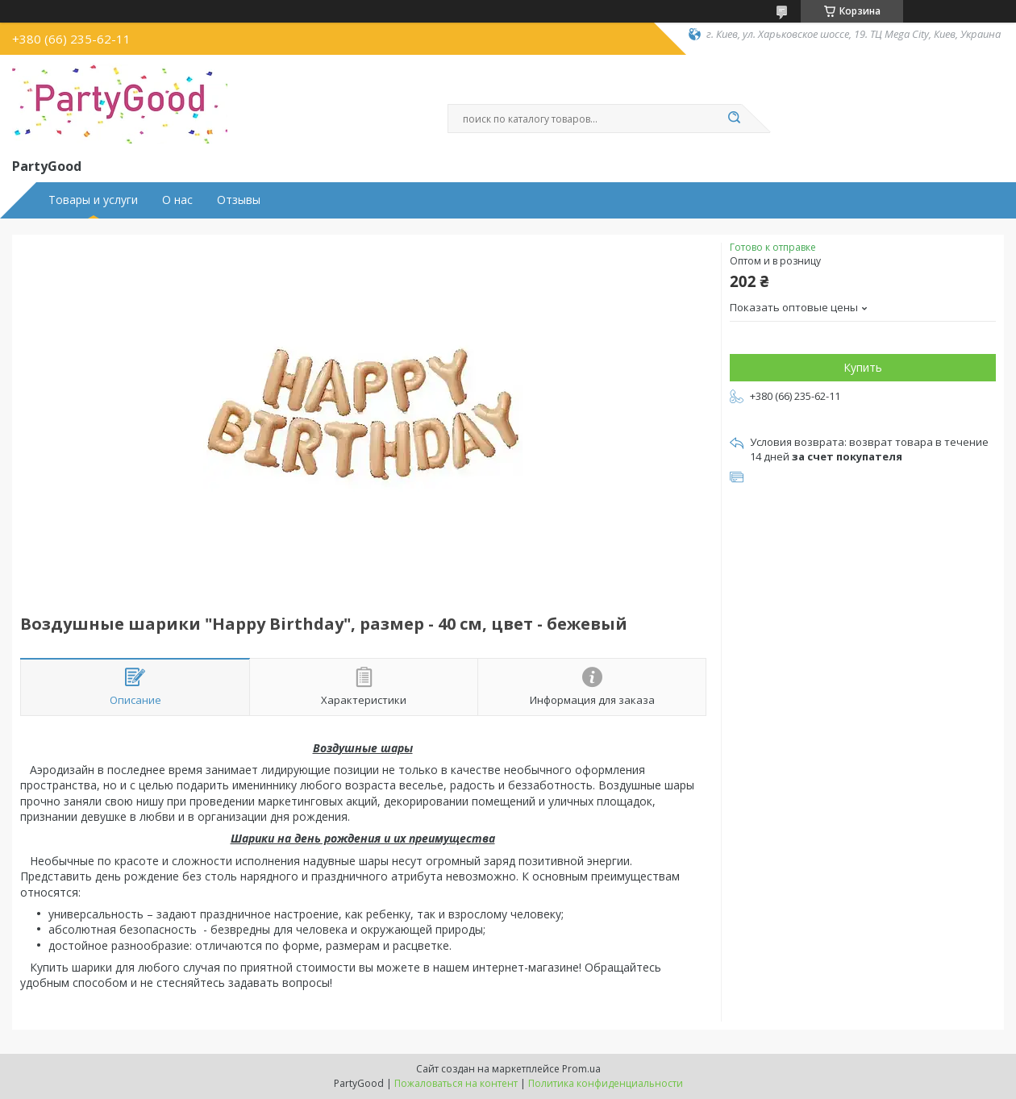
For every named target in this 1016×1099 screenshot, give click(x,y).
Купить (862, 367)
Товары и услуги (93, 200)
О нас (177, 200)
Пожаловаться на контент (456, 1083)
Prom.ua (581, 1069)
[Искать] (734, 118)
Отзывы (238, 200)
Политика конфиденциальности (605, 1083)
